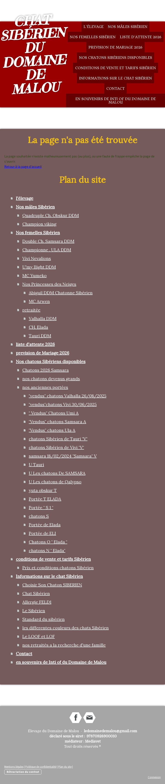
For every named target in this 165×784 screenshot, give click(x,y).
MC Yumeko (34, 275)
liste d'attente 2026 (140, 37)
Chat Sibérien (36, 593)
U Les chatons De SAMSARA (57, 473)
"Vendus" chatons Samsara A (57, 421)
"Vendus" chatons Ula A (52, 430)
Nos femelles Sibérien (93, 37)
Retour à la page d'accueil (23, 166)
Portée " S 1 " (41, 507)
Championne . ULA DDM (46, 249)
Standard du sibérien (43, 619)
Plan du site (65, 766)
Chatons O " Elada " (48, 542)
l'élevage (94, 26)
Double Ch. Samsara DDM (48, 241)
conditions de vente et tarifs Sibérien (115, 68)
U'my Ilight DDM (39, 267)
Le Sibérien (33, 610)
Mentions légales (13, 766)
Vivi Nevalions (36, 258)
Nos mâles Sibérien (127, 26)
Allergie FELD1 (36, 602)
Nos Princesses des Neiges (49, 284)
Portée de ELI (42, 533)
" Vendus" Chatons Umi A (54, 413)
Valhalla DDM (43, 318)
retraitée (31, 310)
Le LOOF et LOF (38, 636)
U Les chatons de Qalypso (55, 481)
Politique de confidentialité (40, 766)
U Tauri (36, 464)
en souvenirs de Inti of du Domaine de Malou (115, 100)
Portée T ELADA (45, 499)
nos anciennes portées (45, 387)
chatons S (39, 516)
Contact (115, 88)
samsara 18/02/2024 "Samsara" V (63, 456)
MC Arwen (39, 301)
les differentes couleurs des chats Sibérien (65, 627)
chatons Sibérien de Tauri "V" (58, 438)
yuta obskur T (43, 490)
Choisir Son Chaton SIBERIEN (52, 584)
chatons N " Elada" (47, 550)
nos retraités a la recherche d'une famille (64, 645)
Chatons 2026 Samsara (45, 370)
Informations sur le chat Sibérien (115, 78)
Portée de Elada (45, 524)
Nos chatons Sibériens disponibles (115, 57)
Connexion (154, 777)
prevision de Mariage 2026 (115, 47)
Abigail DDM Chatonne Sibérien (61, 292)
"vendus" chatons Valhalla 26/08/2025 (67, 395)
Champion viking (39, 224)
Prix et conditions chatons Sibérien (58, 567)
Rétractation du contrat (23, 771)
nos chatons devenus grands (51, 378)
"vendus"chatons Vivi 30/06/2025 (63, 404)
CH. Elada (38, 327)
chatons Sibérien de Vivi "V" (56, 447)
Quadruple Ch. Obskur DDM (50, 215)
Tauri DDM (40, 335)
